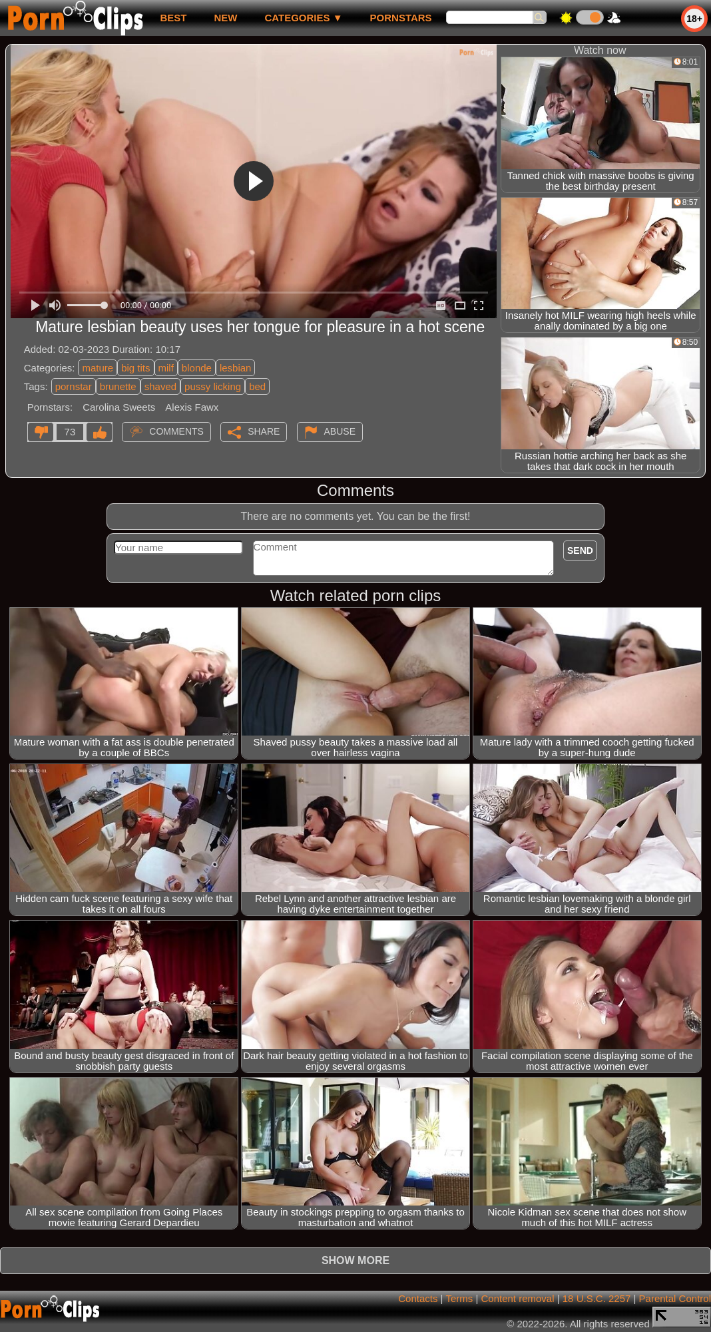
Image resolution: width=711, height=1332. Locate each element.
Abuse (340, 431)
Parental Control (675, 1298)
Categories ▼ (303, 17)
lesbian (236, 367)
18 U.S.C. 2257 (597, 1298)
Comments (176, 431)
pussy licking (212, 386)
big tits (135, 367)
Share (264, 431)
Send (580, 550)
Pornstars (401, 17)
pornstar (73, 386)
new (225, 17)
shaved (160, 386)
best (173, 17)
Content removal (517, 1298)
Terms (459, 1298)
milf (166, 367)
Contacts (417, 1298)
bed (257, 386)
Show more (355, 1260)
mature (97, 367)
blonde (197, 367)
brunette (118, 386)
